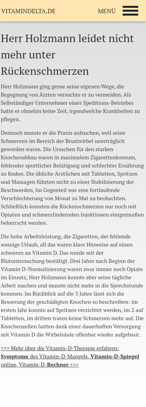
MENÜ (107, 11)
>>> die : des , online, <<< (70, 356)
